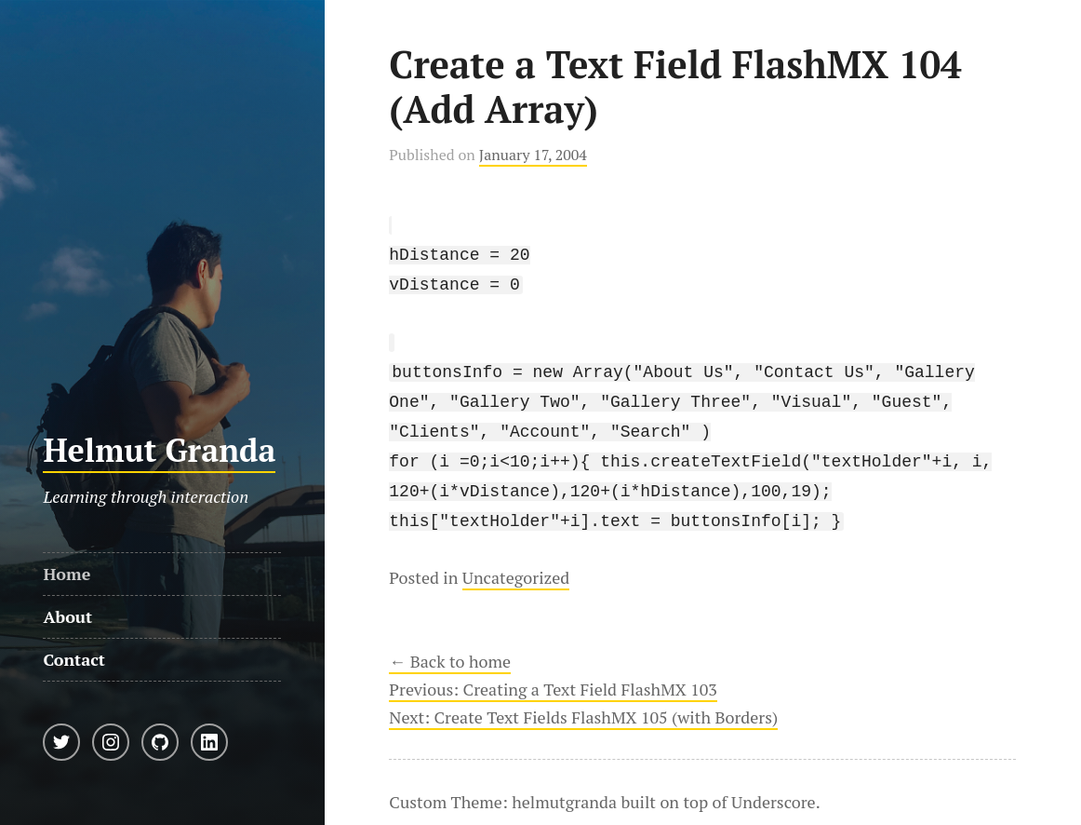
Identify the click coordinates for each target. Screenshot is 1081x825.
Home (66, 573)
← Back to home (450, 642)
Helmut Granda (159, 450)
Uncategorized (515, 559)
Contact (74, 659)
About (67, 616)
